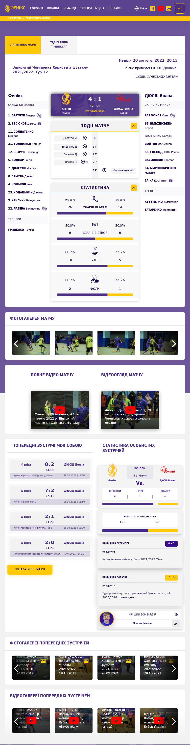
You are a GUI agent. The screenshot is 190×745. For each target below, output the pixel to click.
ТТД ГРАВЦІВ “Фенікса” (59, 44)
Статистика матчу (23, 44)
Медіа (99, 8)
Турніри (86, 8)
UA (142, 8)
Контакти (115, 8)
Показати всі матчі (30, 569)
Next (172, 343)
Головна (37, 8)
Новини (53, 8)
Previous (17, 343)
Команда (70, 8)
